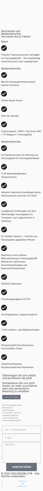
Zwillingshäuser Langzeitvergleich (19, 314)
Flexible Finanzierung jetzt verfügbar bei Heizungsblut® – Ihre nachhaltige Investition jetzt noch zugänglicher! (20, 58)
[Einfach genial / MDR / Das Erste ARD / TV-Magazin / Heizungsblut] (4, 124)
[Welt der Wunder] (4, 109)
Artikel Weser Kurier (11, 100)
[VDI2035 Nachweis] (4, 277)
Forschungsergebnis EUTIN (15, 299)
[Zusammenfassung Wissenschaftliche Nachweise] (4, 357)
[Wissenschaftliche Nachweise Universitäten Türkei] (4, 338)
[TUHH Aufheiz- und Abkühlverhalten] (4, 323)
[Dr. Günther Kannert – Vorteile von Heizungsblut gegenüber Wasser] (4, 229)
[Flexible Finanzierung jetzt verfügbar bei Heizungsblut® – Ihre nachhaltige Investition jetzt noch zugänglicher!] (4, 48)
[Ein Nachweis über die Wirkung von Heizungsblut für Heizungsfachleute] (4, 148)
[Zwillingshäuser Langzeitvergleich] (4, 307)
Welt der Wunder (10, 116)
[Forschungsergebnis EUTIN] (4, 292)
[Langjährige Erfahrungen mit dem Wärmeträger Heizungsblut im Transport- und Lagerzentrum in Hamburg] (4, 204)
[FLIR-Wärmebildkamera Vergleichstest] (4, 167)
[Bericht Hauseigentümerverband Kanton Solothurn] (4, 75)
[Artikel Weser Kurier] (4, 94)
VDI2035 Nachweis (11, 283)
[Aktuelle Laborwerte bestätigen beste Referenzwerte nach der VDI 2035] (4, 185)
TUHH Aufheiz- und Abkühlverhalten (20, 329)
